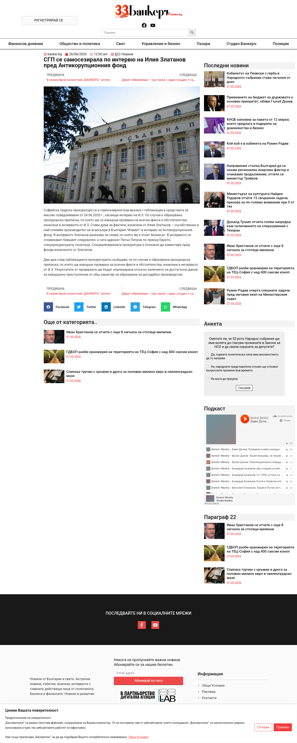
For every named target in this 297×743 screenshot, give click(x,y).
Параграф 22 (220, 517)
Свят (120, 43)
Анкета (213, 324)
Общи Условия (138, 737)
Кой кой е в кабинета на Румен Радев (258, 143)
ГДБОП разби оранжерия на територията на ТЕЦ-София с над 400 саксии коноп (132, 352)
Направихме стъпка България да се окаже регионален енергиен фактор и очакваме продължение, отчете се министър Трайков (258, 172)
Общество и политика (80, 43)
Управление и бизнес (160, 43)
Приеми (282, 727)
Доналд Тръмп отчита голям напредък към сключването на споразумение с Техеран (259, 226)
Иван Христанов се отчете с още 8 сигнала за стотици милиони (118, 332)
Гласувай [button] (244, 388)
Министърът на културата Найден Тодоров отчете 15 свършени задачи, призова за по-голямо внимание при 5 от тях (261, 200)
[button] (58, 307)
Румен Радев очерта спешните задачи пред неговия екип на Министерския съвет (258, 294)
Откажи (263, 727)
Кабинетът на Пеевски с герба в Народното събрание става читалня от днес (258, 77)
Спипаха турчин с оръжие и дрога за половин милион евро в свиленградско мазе (259, 573)
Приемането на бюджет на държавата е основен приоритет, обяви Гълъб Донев (260, 99)
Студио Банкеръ (241, 43)
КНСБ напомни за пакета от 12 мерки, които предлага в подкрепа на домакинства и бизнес (258, 123)
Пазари (203, 43)
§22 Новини (124, 54)
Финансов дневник (25, 43)
